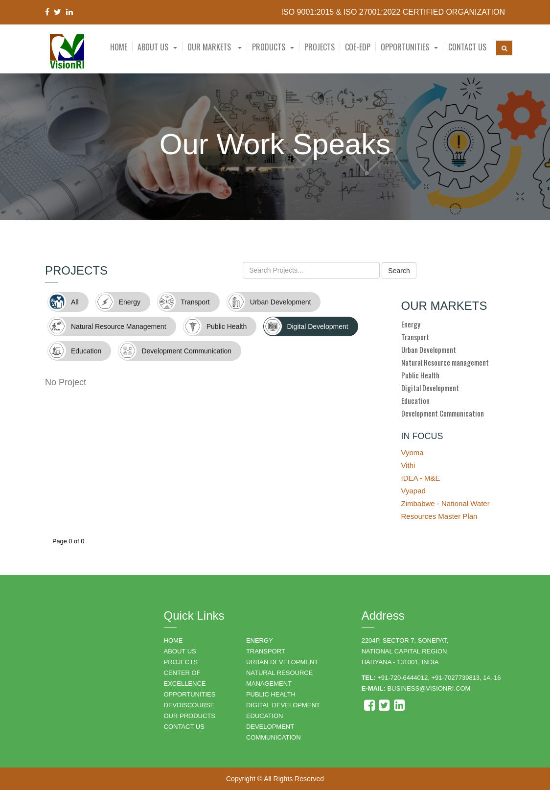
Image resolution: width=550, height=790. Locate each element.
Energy (410, 324)
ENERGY (259, 640)
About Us (153, 47)
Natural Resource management (445, 362)
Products (268, 47)
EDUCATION (264, 716)
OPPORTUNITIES (190, 694)
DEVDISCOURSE (189, 705)
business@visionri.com (428, 688)
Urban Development (428, 349)
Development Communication (442, 413)
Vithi (408, 465)
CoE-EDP (357, 47)
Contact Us (467, 47)
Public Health (420, 375)
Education (415, 400)
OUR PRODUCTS (189, 716)
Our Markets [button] (214, 47)
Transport (415, 336)
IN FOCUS (422, 436)
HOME (173, 640)
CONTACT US (184, 726)
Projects (319, 47)
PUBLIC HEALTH (271, 694)
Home (118, 47)
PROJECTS (181, 662)
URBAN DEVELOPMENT (282, 662)
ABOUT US (180, 651)
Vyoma (412, 452)
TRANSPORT (265, 651)
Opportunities (405, 47)
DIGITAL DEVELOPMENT (283, 705)
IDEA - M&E (420, 478)
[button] (157, 47)
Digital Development (430, 387)
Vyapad (413, 491)
